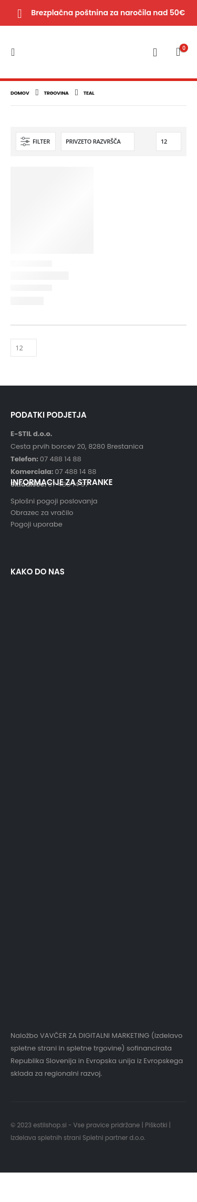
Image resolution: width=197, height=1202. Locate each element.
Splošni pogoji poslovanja (54, 501)
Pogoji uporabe (37, 524)
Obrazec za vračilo (42, 513)
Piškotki (156, 1125)
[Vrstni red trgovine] (97, 141)
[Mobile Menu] (16, 52)
